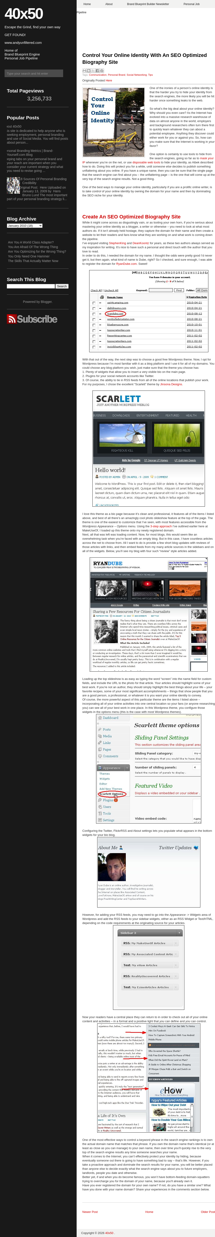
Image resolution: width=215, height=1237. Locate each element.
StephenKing (117, 243)
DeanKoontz (141, 243)
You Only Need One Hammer (29, 256)
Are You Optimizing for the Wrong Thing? (37, 251)
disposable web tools (146, 162)
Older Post (208, 1212)
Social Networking (137, 74)
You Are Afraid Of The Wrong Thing (33, 247)
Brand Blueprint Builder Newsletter (148, 4)
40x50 (24, 13)
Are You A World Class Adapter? (31, 242)
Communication (97, 74)
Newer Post (90, 1212)
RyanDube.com (126, 263)
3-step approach (161, 526)
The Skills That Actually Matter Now (33, 261)
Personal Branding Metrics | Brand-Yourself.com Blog (28, 152)
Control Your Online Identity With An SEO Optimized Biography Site (144, 58)
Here (109, 80)
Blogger (46, 302)
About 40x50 (12, 126)
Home (87, 4)
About (109, 4)
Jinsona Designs (171, 384)
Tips (150, 74)
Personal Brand (116, 74)
